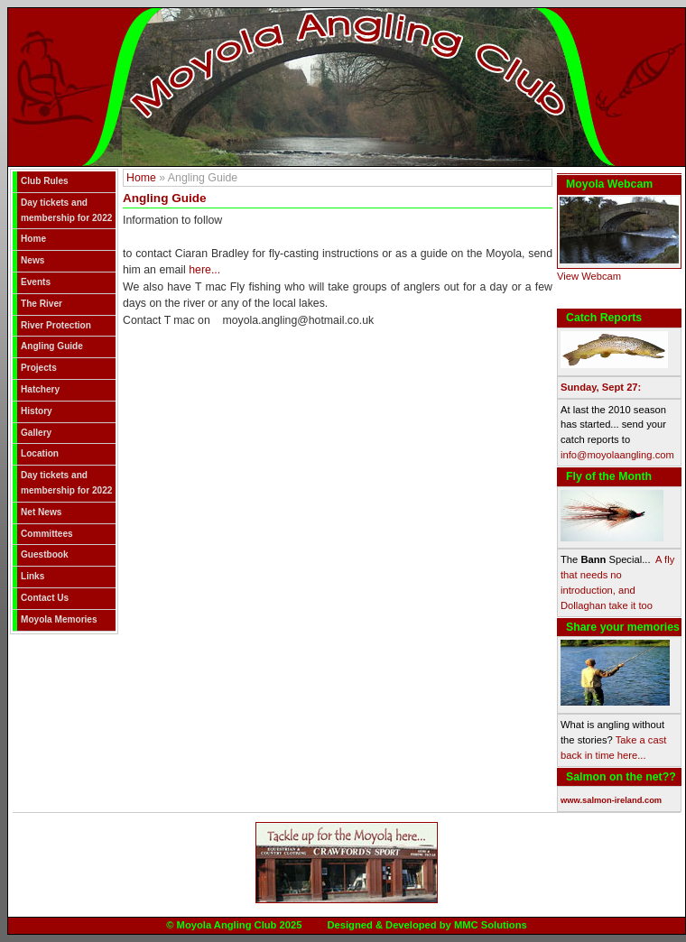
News (32, 260)
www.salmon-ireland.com (611, 801)
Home (33, 239)
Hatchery (40, 389)
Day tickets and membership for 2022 (66, 210)
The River (41, 304)
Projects (39, 368)
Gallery (36, 433)
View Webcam (589, 276)
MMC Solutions (490, 924)
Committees (47, 534)
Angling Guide (52, 346)
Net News (41, 512)
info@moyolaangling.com (617, 454)
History (36, 411)
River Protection (56, 325)
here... (204, 269)
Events (36, 282)
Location (40, 453)
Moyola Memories (59, 619)
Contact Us (45, 598)
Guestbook (45, 554)
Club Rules (45, 181)
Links (32, 576)
